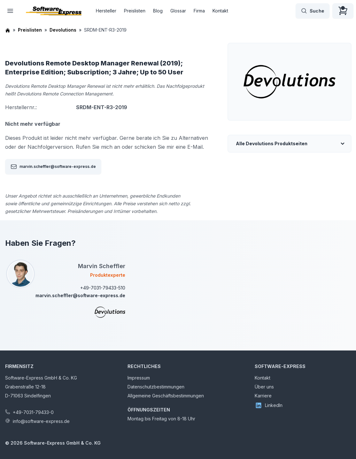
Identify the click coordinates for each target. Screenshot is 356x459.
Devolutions (63, 30)
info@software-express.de (41, 421)
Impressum (139, 377)
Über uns (264, 386)
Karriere (263, 395)
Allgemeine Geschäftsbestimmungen (166, 395)
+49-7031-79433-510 (102, 287)
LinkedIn (268, 405)
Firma (199, 10)
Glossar (178, 10)
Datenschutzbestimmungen (156, 386)
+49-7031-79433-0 (33, 412)
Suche (312, 11)
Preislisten (134, 10)
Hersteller (106, 10)
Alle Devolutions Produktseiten (271, 143)
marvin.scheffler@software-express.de (53, 166)
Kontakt (220, 10)
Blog (158, 10)
